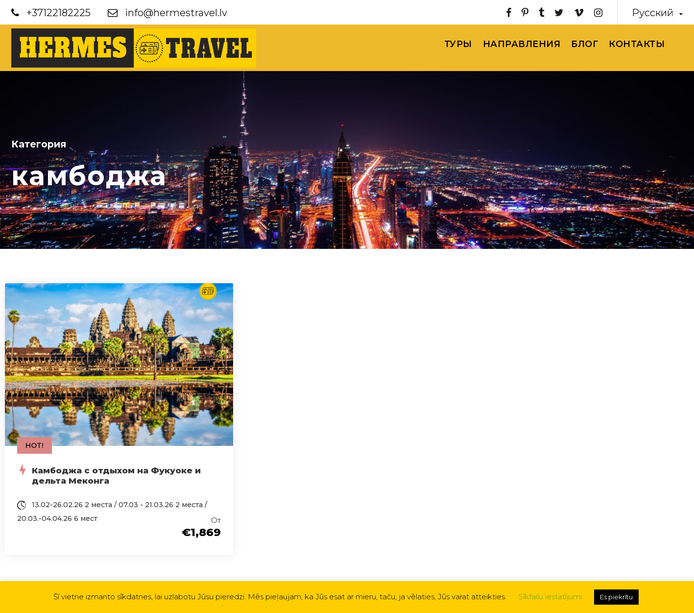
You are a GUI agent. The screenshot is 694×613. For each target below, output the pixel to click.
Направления (522, 44)
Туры (458, 44)
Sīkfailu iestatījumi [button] (550, 596)
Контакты (637, 44)
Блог (584, 44)
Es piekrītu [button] (616, 597)
